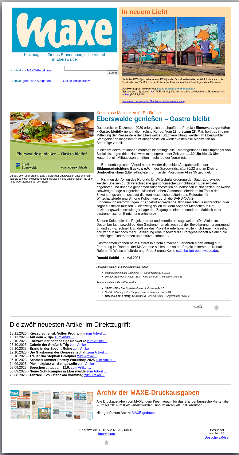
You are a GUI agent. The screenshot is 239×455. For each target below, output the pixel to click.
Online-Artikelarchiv (76, 81)
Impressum (106, 434)
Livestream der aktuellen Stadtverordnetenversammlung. (153, 101)
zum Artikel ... (96, 333)
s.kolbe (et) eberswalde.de (197, 250)
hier (152, 91)
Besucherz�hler (217, 437)
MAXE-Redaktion (39, 70)
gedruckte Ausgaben (37, 81)
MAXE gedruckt (143, 413)
